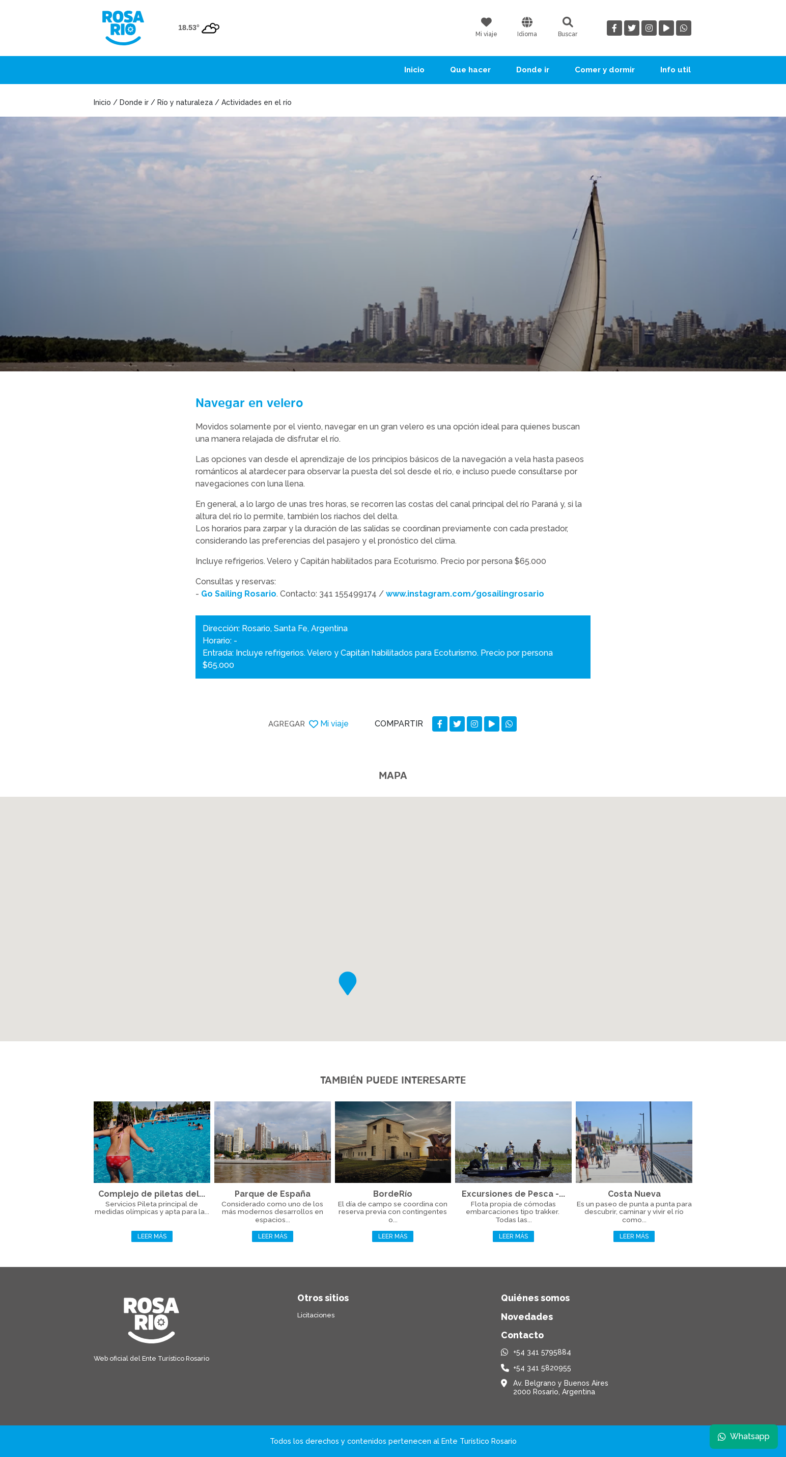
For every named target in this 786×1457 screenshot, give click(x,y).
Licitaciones (315, 1315)
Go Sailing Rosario (238, 594)
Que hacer (470, 69)
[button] (348, 983)
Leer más (151, 1236)
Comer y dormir (605, 69)
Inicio (414, 69)
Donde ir (532, 69)
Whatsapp (744, 1436)
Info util (675, 69)
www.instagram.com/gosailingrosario (465, 594)
